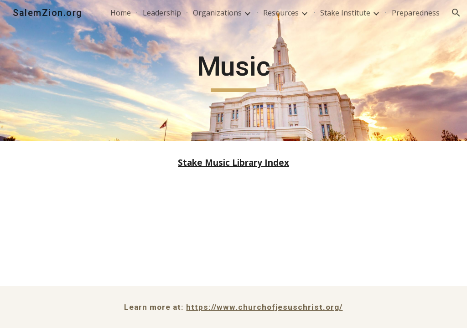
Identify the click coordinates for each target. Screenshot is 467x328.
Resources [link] (281, 13)
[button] (456, 13)
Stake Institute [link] (345, 13)
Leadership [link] (162, 13)
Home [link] (120, 13)
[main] (233, 71)
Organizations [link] (217, 13)
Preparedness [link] (416, 13)
